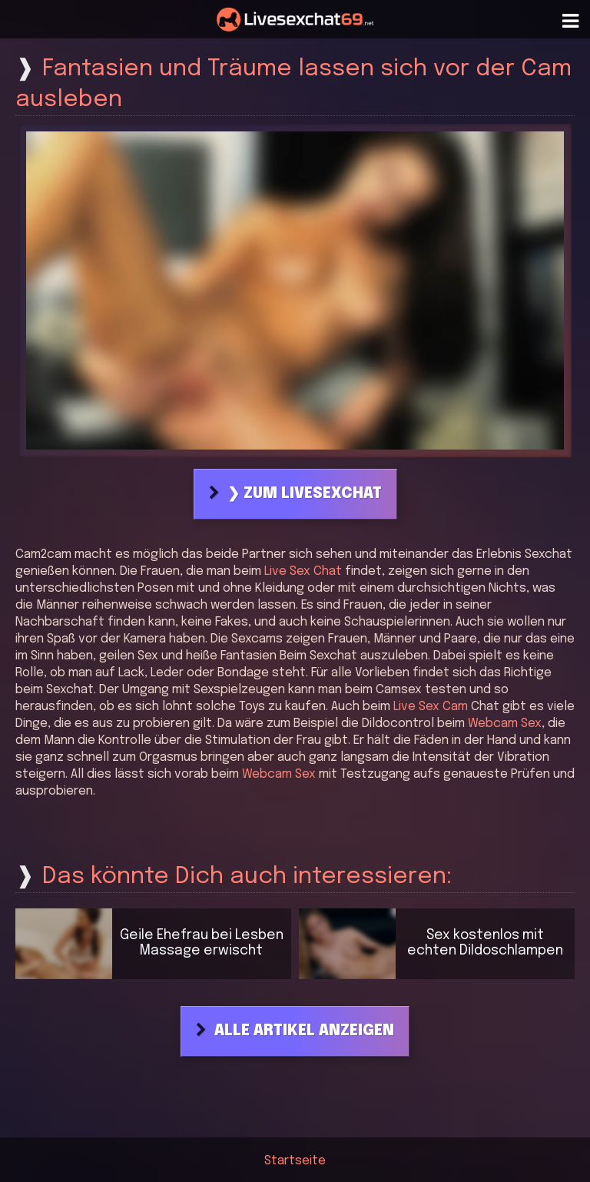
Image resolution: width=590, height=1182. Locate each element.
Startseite (295, 1160)
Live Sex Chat (303, 571)
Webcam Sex (505, 723)
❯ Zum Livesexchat (304, 494)
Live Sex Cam (430, 706)
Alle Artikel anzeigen (304, 1031)
